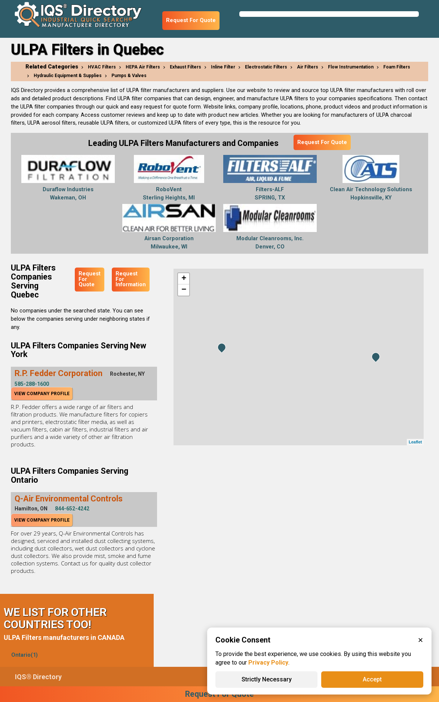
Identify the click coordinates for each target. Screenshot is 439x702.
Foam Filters (396, 67)
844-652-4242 (72, 509)
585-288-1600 (32, 384)
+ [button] (183, 278)
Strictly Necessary (267, 679)
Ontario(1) (24, 655)
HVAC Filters (102, 67)
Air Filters (307, 67)
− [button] (183, 290)
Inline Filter (223, 67)
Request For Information (131, 279)
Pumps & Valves (129, 75)
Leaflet (415, 442)
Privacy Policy (268, 662)
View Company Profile (42, 393)
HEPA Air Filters (143, 67)
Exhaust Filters (185, 67)
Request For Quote (191, 20)
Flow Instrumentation (351, 67)
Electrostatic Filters (266, 67)
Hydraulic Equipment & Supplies (68, 75)
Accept (372, 679)
